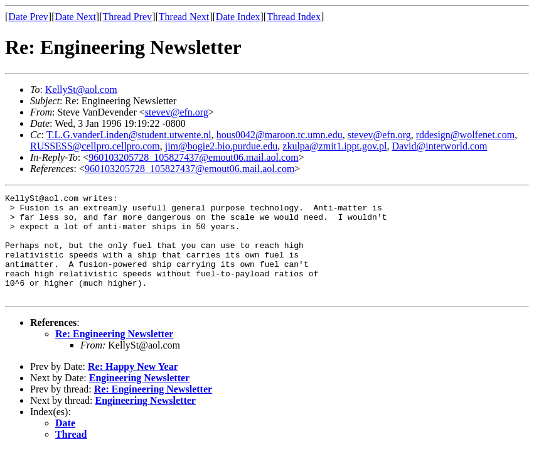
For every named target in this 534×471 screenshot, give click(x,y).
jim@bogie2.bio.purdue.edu (221, 146)
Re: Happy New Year (133, 387)
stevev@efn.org (176, 112)
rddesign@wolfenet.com (465, 134)
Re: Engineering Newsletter (114, 354)
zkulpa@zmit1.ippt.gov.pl (334, 146)
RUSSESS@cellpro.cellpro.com (95, 146)
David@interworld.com (439, 146)
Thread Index (294, 16)
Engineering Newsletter (139, 398)
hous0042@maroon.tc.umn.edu (279, 134)
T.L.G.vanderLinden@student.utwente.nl (128, 134)
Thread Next (184, 16)
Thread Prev (127, 16)
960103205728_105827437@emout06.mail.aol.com (193, 157)
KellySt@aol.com (81, 89)
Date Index (238, 16)
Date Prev (28, 16)
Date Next (75, 16)
